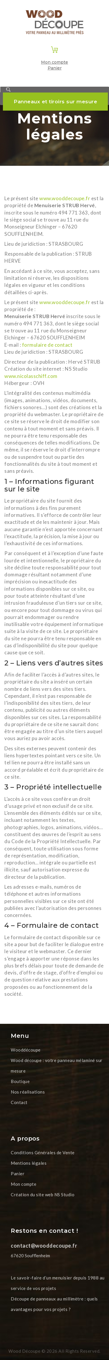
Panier (55, 68)
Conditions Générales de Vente (43, 1152)
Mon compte (54, 62)
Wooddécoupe (26, 1049)
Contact (19, 1102)
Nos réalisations (28, 1091)
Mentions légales (29, 1163)
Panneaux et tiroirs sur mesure (55, 101)
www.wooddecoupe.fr (65, 198)
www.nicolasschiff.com (31, 376)
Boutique (20, 1081)
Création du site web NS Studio (42, 1194)
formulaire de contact (47, 345)
